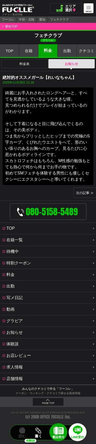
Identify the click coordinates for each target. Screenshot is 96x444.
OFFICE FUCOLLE (52, 417)
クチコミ (86, 51)
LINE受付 (77, 437)
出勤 (67, 51)
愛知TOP (11, 26)
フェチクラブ (59, 19)
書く (38, 436)
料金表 (24, 64)
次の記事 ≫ (85, 193)
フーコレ (8, 19)
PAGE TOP (48, 403)
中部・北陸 (26, 19)
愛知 (42, 19)
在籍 (29, 51)
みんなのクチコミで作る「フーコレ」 (48, 389)
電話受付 (58, 437)
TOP (10, 51)
